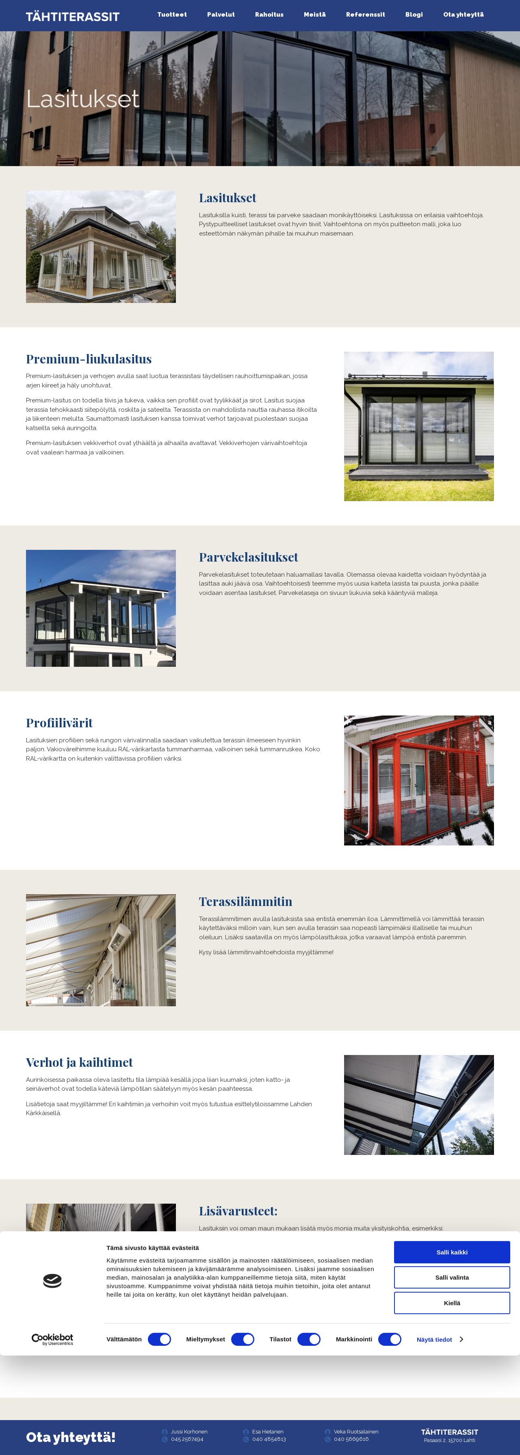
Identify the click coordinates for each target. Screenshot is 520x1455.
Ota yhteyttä (463, 14)
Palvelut (221, 14)
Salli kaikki (452, 1351)
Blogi (414, 14)
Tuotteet (172, 14)
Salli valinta (452, 1377)
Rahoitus (269, 14)
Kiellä (452, 1402)
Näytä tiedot (434, 1439)
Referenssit (365, 14)
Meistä (315, 14)
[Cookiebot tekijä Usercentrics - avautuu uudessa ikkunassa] (52, 1439)
